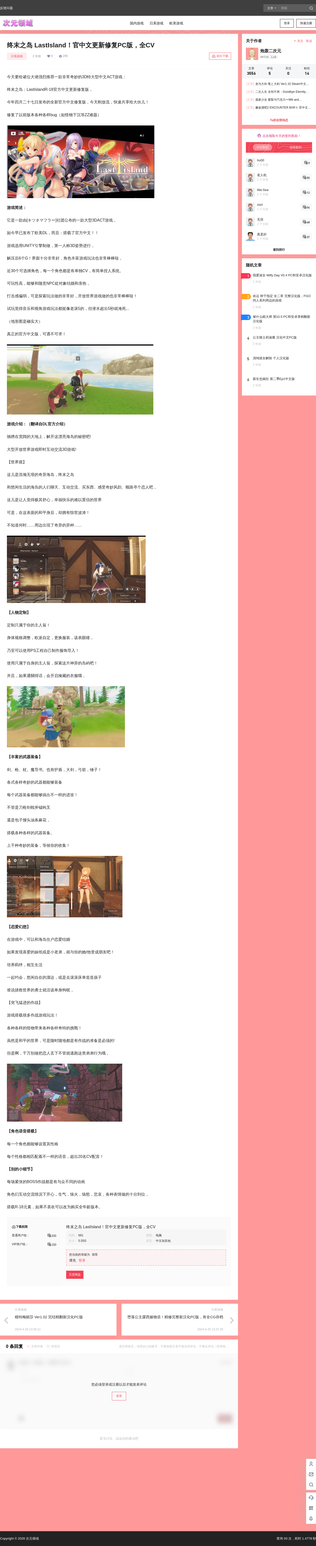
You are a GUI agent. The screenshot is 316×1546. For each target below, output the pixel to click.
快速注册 (306, 23)
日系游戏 (17, 56)
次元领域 (32, 1538)
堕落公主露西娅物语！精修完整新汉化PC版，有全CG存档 (175, 1317)
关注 (298, 41)
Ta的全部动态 (279, 120)
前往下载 (220, 56)
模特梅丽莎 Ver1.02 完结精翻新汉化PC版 (49, 1317)
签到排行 (279, 249)
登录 (287, 23)
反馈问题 (6, 8)
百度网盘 (75, 1274)
